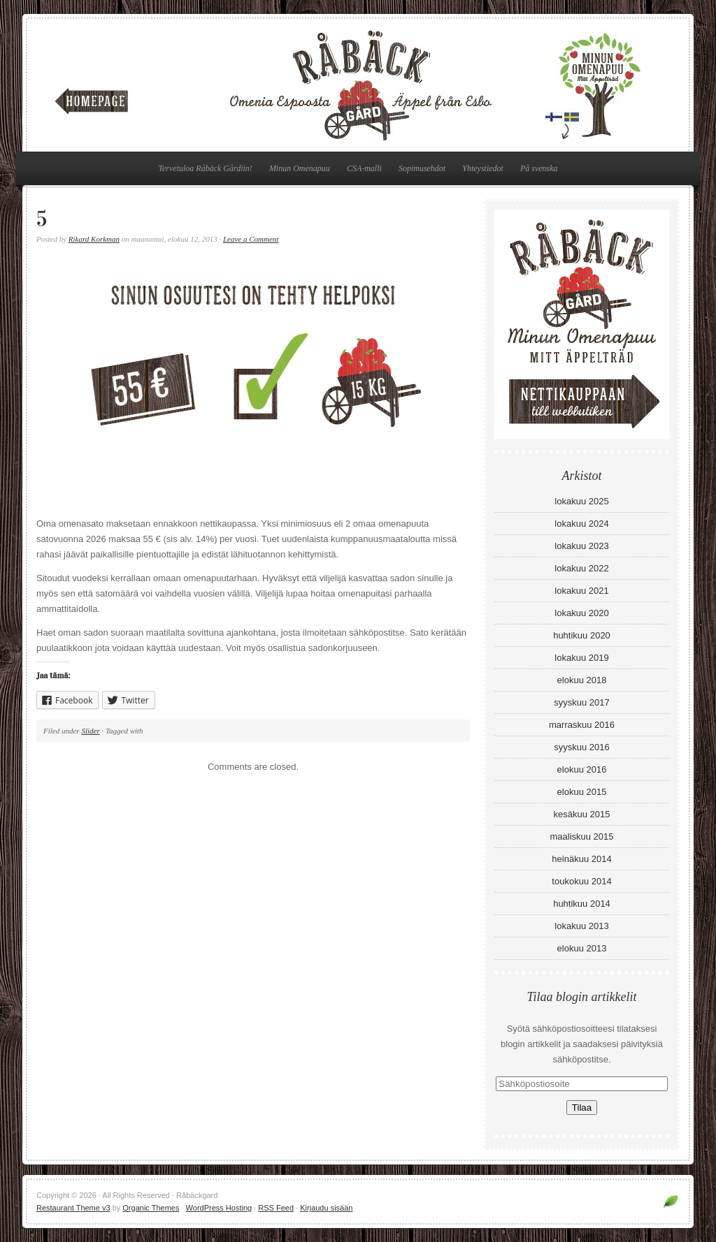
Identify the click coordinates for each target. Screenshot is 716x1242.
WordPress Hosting (219, 1208)
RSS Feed (276, 1208)
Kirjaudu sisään (326, 1208)
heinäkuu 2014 (581, 859)
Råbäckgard (358, 85)
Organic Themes (150, 1208)
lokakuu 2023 (581, 546)
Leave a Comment (250, 239)
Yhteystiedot (482, 168)
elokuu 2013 (582, 948)
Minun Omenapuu (299, 168)
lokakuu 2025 (581, 501)
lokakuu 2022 (581, 568)
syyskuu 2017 (582, 702)
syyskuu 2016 (582, 747)
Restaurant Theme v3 (73, 1208)
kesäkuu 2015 (582, 814)
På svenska (539, 168)
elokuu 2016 (582, 769)
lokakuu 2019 (581, 657)
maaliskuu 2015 (581, 836)
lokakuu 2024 (581, 523)
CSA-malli (364, 168)
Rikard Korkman (94, 239)
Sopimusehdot (422, 168)
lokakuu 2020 (581, 613)
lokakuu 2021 (581, 590)
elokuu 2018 (582, 680)
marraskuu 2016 (582, 724)
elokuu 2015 (582, 792)
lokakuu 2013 (581, 926)
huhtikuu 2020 (581, 635)
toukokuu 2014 (581, 881)
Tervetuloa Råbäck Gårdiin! (205, 168)
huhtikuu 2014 (581, 903)
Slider (90, 730)
